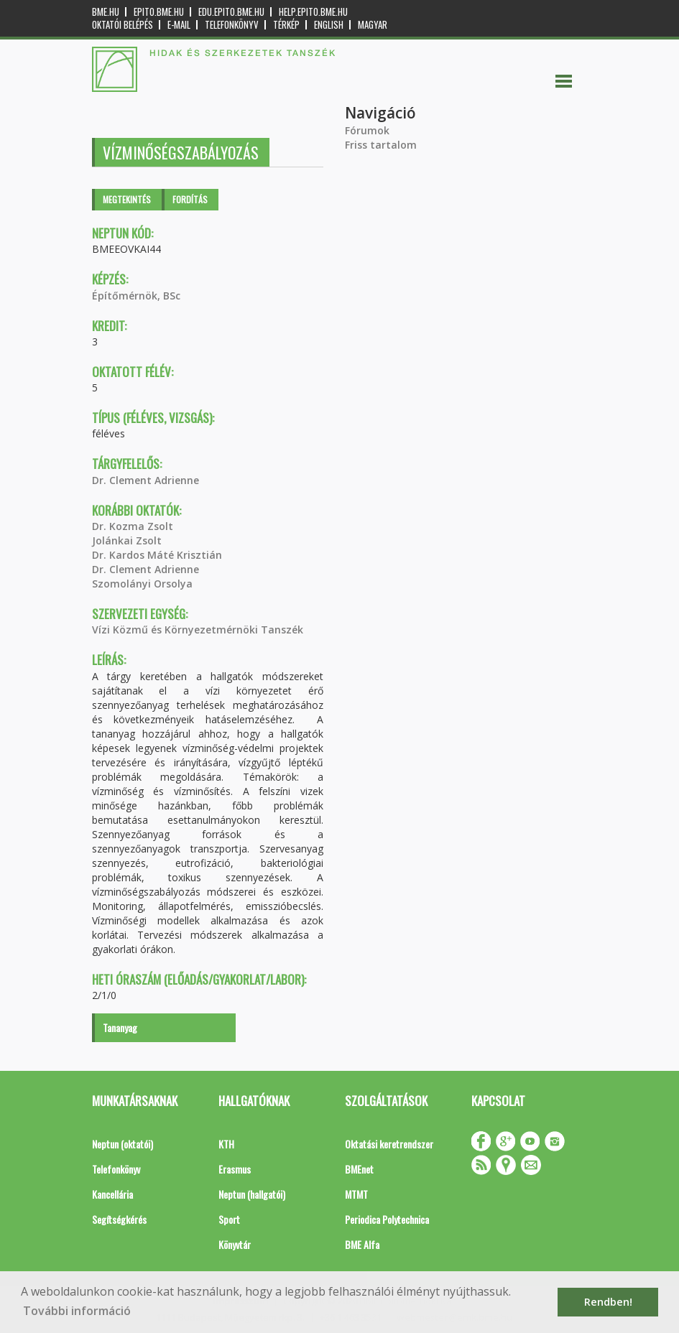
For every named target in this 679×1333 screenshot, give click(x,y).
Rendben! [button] (608, 1302)
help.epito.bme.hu (313, 12)
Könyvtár (234, 1244)
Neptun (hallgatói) (251, 1194)
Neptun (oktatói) (122, 1143)
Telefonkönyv (232, 24)
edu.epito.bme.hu (231, 12)
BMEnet (359, 1168)
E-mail (178, 24)
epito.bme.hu (159, 12)
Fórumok (367, 130)
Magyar (372, 24)
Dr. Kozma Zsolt (132, 526)
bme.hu (105, 12)
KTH (226, 1143)
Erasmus (234, 1168)
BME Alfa (362, 1244)
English (328, 24)
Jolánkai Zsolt (127, 540)
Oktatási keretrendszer (389, 1143)
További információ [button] (77, 1311)
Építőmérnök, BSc (136, 295)
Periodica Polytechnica (387, 1219)
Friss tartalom (381, 145)
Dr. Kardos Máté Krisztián (157, 555)
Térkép (286, 24)
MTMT (356, 1194)
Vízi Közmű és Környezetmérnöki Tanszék (197, 629)
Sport (229, 1219)
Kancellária (112, 1194)
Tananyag (120, 1027)
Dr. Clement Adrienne (145, 480)
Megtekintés (127, 199)
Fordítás (190, 199)
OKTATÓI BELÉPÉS (122, 24)
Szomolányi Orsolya (142, 583)
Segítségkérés (119, 1219)
